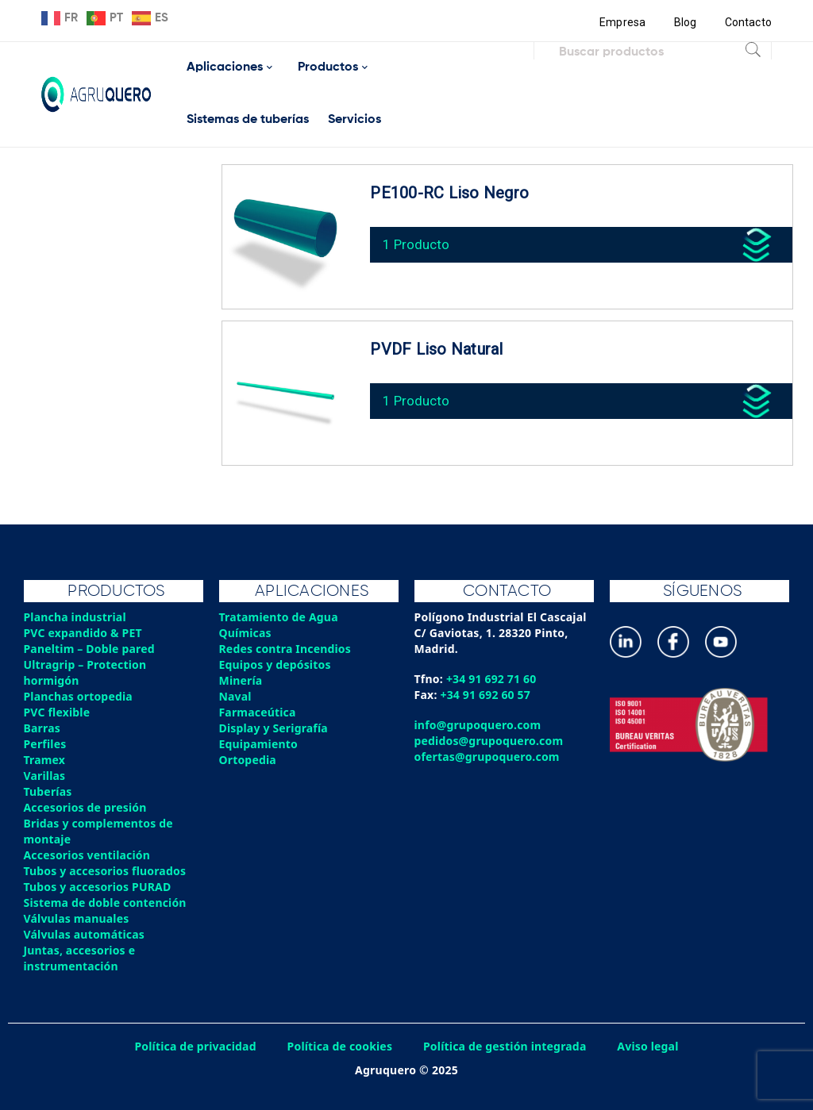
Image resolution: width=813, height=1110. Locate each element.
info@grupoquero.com (478, 724)
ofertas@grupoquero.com (487, 756)
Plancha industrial (76, 616)
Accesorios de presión (86, 807)
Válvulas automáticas (85, 934)
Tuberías (48, 791)
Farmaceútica (258, 712)
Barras (42, 728)
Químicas (245, 632)
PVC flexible (57, 712)
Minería (241, 680)
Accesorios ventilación (88, 854)
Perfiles (45, 743)
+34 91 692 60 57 (486, 694)
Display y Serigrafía (274, 728)
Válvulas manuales (77, 918)
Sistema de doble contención (106, 902)
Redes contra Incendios (286, 648)
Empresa (622, 22)
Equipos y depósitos (276, 664)
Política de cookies (339, 1046)
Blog (684, 22)
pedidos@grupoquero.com (489, 740)
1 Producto (417, 242)
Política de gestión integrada (505, 1046)
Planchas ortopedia (79, 696)
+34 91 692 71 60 (492, 678)
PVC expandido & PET (84, 632)
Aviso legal (650, 1046)
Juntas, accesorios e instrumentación (80, 958)
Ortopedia (248, 759)
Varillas (45, 775)
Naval (235, 696)
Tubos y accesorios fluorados (106, 870)
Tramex (45, 759)
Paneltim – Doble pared (90, 648)
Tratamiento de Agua (279, 616)
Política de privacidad (194, 1046)
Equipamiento (259, 743)
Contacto (748, 22)
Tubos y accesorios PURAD (98, 886)
